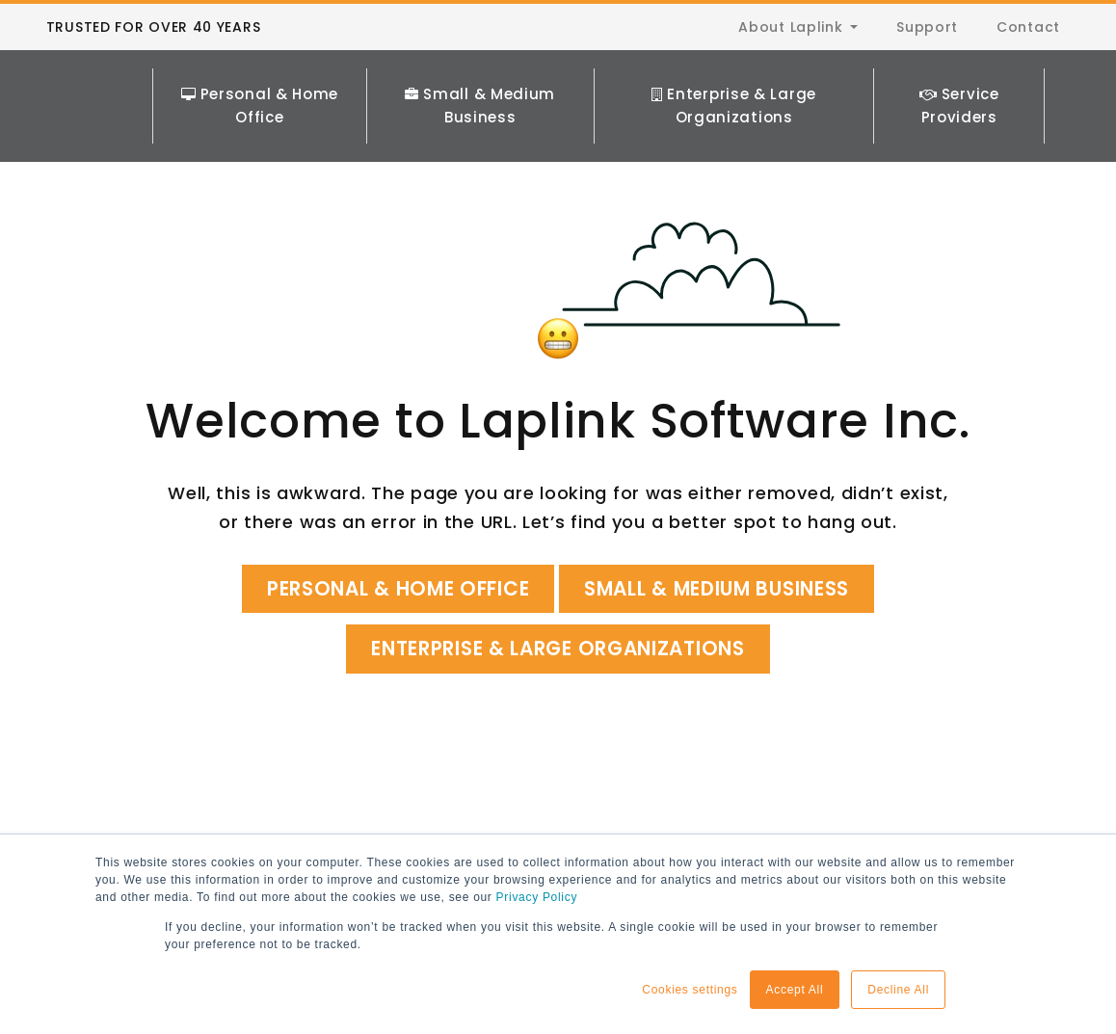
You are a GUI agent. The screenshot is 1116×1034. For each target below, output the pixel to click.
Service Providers (959, 87)
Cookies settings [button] (689, 989)
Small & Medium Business (483, 87)
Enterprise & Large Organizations (735, 87)
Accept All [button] (795, 989)
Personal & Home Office (264, 87)
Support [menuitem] (927, 27)
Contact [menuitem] (1028, 27)
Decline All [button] (898, 989)
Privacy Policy (536, 898)
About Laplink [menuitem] (790, 27)
